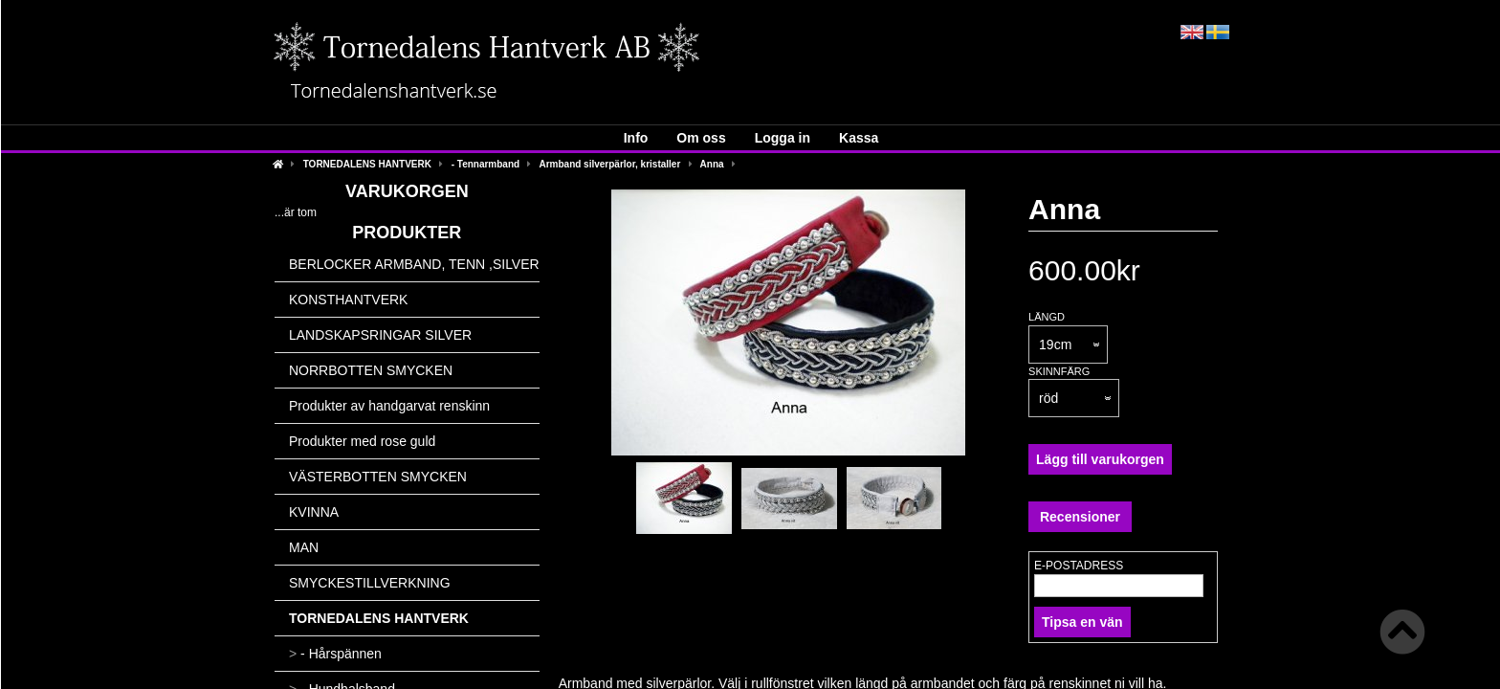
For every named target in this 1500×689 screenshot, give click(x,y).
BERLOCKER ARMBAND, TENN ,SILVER (414, 264)
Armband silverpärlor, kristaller (609, 164)
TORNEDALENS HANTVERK (367, 164)
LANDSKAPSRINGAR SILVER (380, 335)
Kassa (858, 137)
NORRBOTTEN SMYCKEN (370, 370)
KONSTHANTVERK (348, 299)
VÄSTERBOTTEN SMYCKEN (378, 476)
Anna (712, 164)
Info (636, 137)
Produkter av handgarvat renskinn (389, 405)
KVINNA (314, 512)
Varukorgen (407, 191)
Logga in (782, 137)
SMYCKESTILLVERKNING (370, 582)
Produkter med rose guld (362, 441)
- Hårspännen (335, 653)
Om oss (700, 137)
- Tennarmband (485, 164)
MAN (304, 547)
